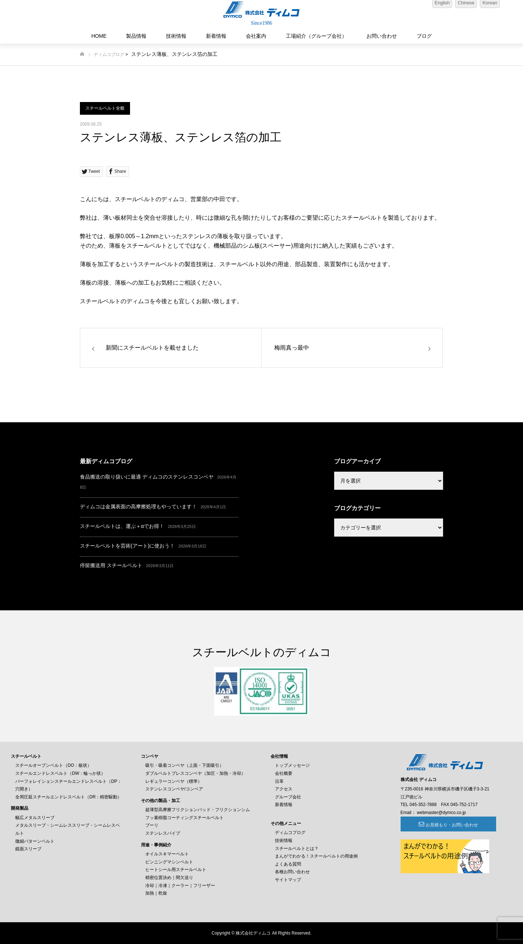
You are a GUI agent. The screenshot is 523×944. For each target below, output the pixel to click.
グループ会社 (288, 796)
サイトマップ (288, 879)
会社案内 (256, 36)
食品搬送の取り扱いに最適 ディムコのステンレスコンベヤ (147, 477)
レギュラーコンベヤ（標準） (173, 781)
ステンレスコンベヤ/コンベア (174, 789)
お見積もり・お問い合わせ (440, 824)
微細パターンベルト (34, 841)
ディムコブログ (109, 54)
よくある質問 (288, 864)
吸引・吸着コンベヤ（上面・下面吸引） (184, 765)
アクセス (283, 789)
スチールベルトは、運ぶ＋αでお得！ (122, 526)
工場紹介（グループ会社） (316, 36)
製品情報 (136, 36)
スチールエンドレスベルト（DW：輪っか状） (60, 773)
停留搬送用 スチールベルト (111, 565)
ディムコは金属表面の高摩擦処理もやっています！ (138, 506)
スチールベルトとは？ (297, 848)
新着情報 (216, 36)
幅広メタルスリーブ (34, 817)
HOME (98, 36)
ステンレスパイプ (162, 833)
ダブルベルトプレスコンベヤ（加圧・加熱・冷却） (195, 773)
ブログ (424, 36)
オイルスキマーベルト (167, 853)
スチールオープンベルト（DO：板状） (53, 765)
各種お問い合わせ (292, 871)
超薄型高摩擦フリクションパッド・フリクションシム (197, 809)
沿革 (279, 781)
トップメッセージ (292, 765)
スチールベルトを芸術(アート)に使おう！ (127, 546)
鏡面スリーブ (28, 848)
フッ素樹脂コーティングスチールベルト (184, 817)
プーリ (151, 825)
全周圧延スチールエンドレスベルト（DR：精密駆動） (68, 796)
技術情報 (176, 36)
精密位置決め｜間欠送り (169, 877)
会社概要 (283, 773)
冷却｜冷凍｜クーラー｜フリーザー (180, 885)
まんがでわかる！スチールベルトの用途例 (316, 856)
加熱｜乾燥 (156, 893)
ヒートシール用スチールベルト (175, 869)
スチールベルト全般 (105, 108)
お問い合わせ (381, 36)
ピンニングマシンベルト (169, 861)
